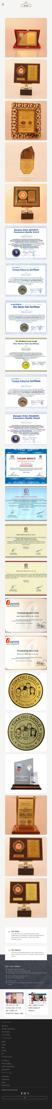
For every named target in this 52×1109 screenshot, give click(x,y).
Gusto (4, 1045)
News (4, 1082)
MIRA (3, 1042)
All (2, 1054)
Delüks (4, 1051)
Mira (3, 1048)
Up (24, 1097)
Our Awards (6, 1032)
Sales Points (6, 1085)
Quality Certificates (8, 1029)
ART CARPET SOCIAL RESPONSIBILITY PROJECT (36, 1008)
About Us (5, 1026)
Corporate (5, 1076)
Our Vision (15, 931)
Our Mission (15, 950)
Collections (5, 1079)
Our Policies (6, 1035)
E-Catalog (5, 1061)
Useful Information (8, 1067)
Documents (6, 1069)
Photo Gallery (6, 1064)
